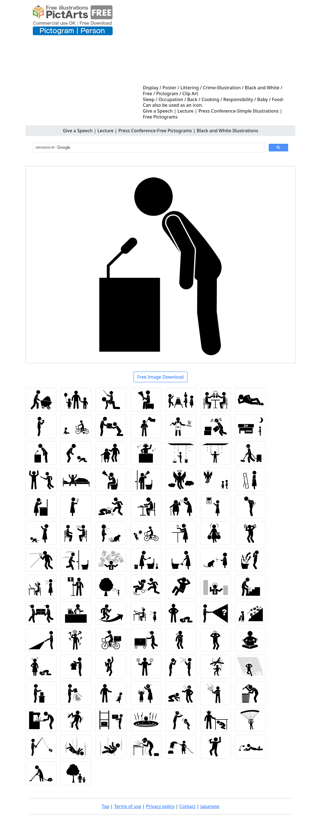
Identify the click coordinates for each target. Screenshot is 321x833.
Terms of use (127, 806)
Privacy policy (160, 806)
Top (105, 806)
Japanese (210, 806)
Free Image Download (160, 377)
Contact (187, 806)
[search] (148, 147)
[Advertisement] (217, 42)
